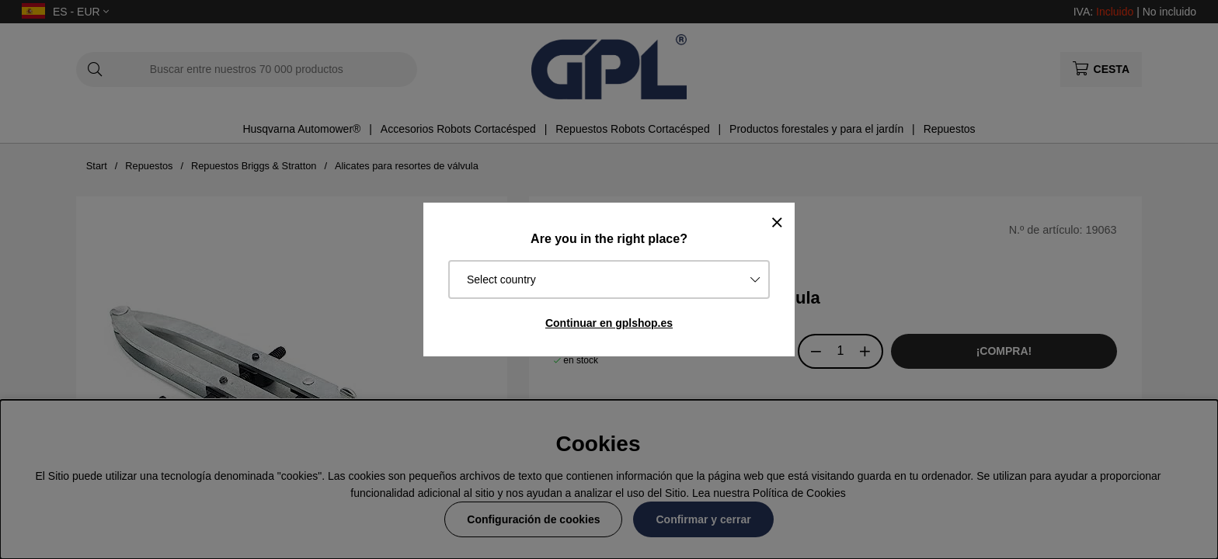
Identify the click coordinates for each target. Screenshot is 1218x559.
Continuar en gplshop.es (609, 323)
